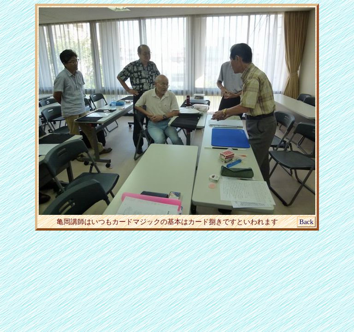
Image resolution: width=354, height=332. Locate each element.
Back (306, 221)
